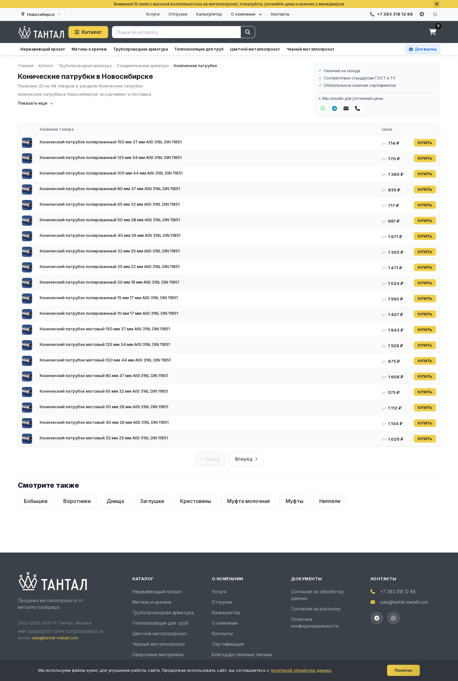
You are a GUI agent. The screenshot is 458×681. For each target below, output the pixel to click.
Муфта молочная (248, 501)
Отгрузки (178, 14)
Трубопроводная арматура (140, 49)
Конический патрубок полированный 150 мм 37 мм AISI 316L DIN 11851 (111, 141)
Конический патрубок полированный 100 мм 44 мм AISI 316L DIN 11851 (111, 172)
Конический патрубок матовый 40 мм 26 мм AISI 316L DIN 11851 (104, 422)
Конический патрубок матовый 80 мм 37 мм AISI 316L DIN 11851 (104, 375)
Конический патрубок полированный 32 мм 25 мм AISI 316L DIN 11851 (110, 250)
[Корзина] (432, 32)
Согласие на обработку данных (317, 595)
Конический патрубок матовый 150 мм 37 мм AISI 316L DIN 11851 (105, 328)
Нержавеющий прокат (42, 49)
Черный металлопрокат (311, 49)
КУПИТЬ (425, 143)
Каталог (88, 32)
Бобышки (35, 501)
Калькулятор (209, 14)
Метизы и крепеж (89, 49)
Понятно (403, 670)
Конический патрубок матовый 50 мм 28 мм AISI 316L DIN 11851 (104, 406)
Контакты (280, 14)
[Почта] (346, 108)
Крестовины (195, 501)
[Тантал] (41, 32)
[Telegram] (422, 14)
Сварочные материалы (158, 654)
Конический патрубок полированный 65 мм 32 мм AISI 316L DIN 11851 (110, 204)
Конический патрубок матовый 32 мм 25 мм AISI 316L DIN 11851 (104, 437)
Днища (115, 501)
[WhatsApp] (435, 14)
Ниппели (329, 501)
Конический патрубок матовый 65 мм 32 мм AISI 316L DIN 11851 (104, 391)
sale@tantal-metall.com (54, 637)
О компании (246, 14)
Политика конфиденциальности (315, 622)
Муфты (294, 501)
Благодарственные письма (242, 654)
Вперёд (246, 459)
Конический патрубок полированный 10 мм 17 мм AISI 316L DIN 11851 (109, 313)
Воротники (77, 501)
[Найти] (248, 32)
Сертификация (228, 644)
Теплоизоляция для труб (199, 49)
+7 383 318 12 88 (398, 591)
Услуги (153, 14)
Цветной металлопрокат (255, 49)
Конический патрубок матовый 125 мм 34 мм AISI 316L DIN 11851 (105, 344)
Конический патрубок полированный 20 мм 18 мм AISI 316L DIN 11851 (109, 282)
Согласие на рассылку (316, 608)
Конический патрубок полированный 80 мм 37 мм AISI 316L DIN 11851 (110, 188)
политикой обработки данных (301, 670)
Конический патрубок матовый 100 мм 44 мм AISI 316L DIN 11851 (105, 359)
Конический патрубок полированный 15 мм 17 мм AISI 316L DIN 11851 (109, 297)
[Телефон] (357, 108)
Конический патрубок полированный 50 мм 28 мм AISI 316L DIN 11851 (110, 219)
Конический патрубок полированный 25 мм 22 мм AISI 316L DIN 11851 (110, 266)
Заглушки (152, 501)
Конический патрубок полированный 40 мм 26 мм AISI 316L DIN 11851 (110, 235)
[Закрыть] (436, 4)
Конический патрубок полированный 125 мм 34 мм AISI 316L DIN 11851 (111, 157)
